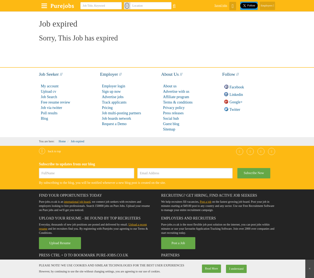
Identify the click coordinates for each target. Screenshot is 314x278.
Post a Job (178, 243)
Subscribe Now (254, 173)
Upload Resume (60, 243)
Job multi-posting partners (121, 113)
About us (170, 86)
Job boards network (116, 118)
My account (49, 86)
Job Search (49, 97)
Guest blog (171, 124)
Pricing (107, 108)
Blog (44, 118)
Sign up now (111, 91)
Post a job (205, 201)
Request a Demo (114, 124)
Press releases (173, 113)
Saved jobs (220, 5)
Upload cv (48, 91)
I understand (236, 268)
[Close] (309, 269)
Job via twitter (51, 108)
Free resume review (55, 102)
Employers (267, 5)
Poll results (49, 113)
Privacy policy (174, 108)
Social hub (171, 118)
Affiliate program (176, 97)
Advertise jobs (112, 97)
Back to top (50, 151)
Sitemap (169, 129)
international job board (77, 201)
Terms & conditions (178, 102)
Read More (211, 268)
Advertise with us (176, 91)
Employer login (113, 86)
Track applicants (114, 102)
